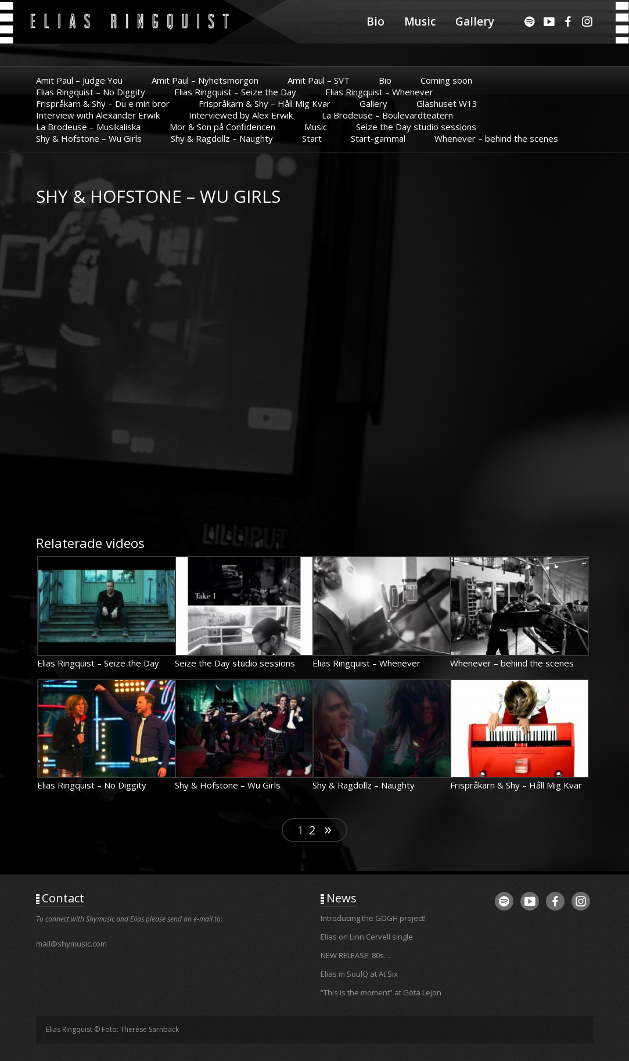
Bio (375, 21)
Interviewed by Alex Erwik (241, 115)
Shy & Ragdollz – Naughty (222, 138)
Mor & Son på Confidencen (222, 126)
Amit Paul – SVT (318, 80)
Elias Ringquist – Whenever (379, 92)
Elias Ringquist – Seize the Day (235, 92)
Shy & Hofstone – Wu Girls (89, 138)
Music (420, 21)
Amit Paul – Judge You (79, 80)
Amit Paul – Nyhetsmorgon (205, 80)
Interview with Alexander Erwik (98, 115)
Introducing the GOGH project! (373, 918)
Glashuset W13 (446, 103)
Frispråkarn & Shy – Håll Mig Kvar (264, 103)
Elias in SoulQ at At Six (359, 974)
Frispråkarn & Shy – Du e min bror (103, 103)
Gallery (474, 21)
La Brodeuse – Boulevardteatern (387, 115)
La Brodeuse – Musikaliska (88, 126)
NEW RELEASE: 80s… (355, 955)
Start (312, 138)
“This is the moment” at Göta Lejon (381, 992)
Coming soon (446, 80)
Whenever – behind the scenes (496, 138)
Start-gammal (378, 138)
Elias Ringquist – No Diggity (90, 92)
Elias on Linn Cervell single (367, 936)
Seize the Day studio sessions (416, 126)
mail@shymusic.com (71, 943)
